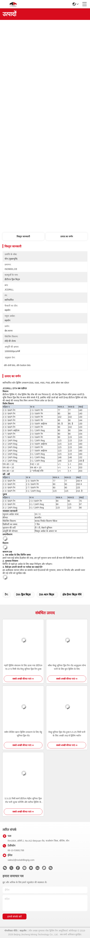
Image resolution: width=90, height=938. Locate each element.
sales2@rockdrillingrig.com (21, 860)
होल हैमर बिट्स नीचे (72, 594)
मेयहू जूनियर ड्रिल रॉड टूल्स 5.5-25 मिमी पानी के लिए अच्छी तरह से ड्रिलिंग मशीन (67, 734)
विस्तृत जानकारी (23, 236)
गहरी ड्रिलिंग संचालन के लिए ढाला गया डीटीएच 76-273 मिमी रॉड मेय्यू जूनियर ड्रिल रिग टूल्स (23, 667)
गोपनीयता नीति (10, 930)
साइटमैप (23, 930)
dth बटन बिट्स (46, 594)
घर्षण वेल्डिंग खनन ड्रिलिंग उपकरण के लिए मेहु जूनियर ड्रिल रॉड (23, 734)
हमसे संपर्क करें (14, 916)
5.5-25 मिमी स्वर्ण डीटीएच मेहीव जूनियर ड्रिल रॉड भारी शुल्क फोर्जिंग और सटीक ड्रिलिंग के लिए (23, 800)
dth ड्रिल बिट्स (23, 594)
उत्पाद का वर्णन (66, 236)
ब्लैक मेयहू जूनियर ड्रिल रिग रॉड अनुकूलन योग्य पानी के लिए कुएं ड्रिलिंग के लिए (67, 667)
